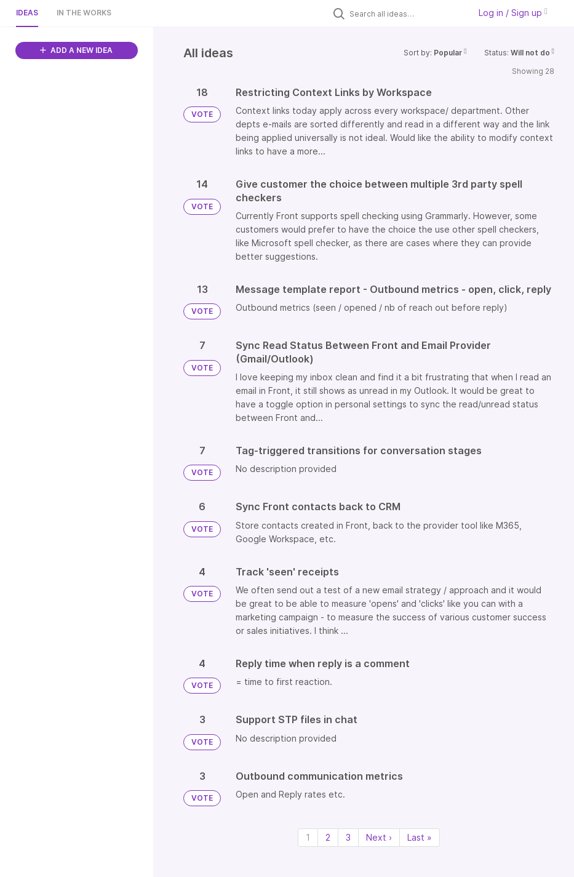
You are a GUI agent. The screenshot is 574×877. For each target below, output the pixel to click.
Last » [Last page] (419, 837)
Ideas (27, 12)
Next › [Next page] (379, 837)
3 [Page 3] (348, 837)
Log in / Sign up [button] (513, 12)
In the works (84, 12)
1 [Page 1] (308, 837)
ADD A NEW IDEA (76, 50)
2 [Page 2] (327, 837)
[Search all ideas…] (407, 13)
